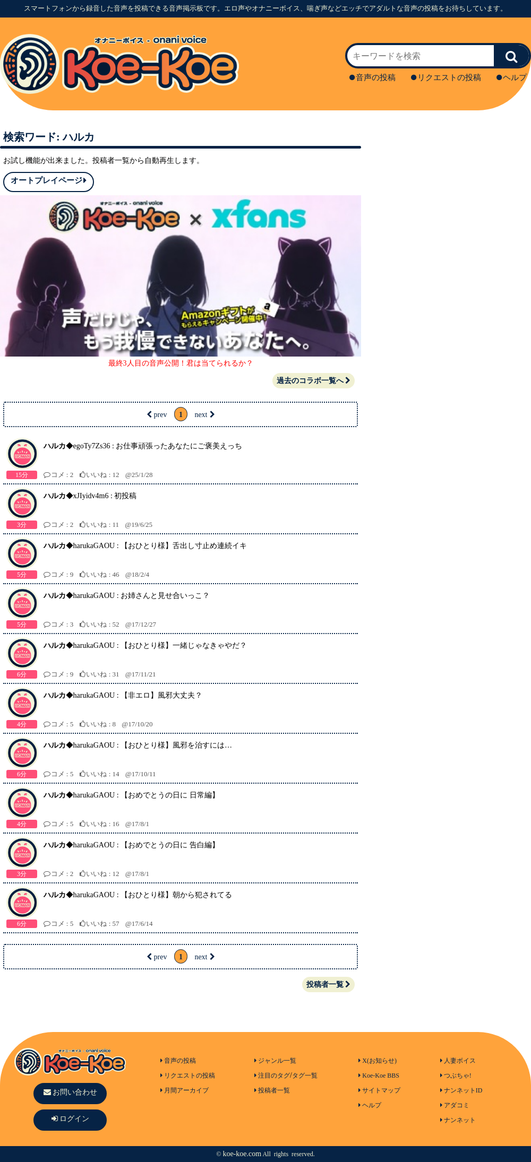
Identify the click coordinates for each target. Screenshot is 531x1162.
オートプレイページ (49, 181)
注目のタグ (272, 1075)
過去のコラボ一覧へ (313, 381)
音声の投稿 (372, 77)
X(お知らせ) (377, 1060)
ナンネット (458, 1120)
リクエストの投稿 (446, 77)
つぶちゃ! (456, 1075)
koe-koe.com (241, 1154)
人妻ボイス (458, 1060)
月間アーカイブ (184, 1090)
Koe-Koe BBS (378, 1075)
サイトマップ (379, 1090)
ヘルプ (511, 77)
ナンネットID (461, 1090)
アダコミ (454, 1105)
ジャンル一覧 (275, 1060)
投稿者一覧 (328, 984)
